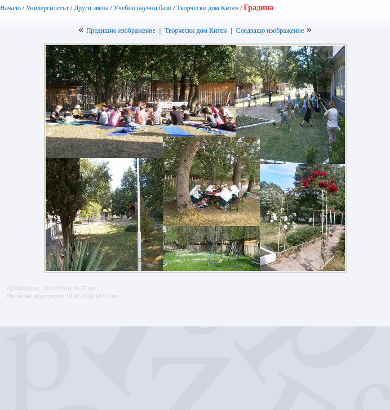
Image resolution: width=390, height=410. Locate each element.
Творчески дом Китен (207, 8)
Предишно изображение (121, 30)
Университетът (47, 8)
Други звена (91, 8)
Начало (10, 8)
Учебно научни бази (143, 8)
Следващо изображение (270, 30)
